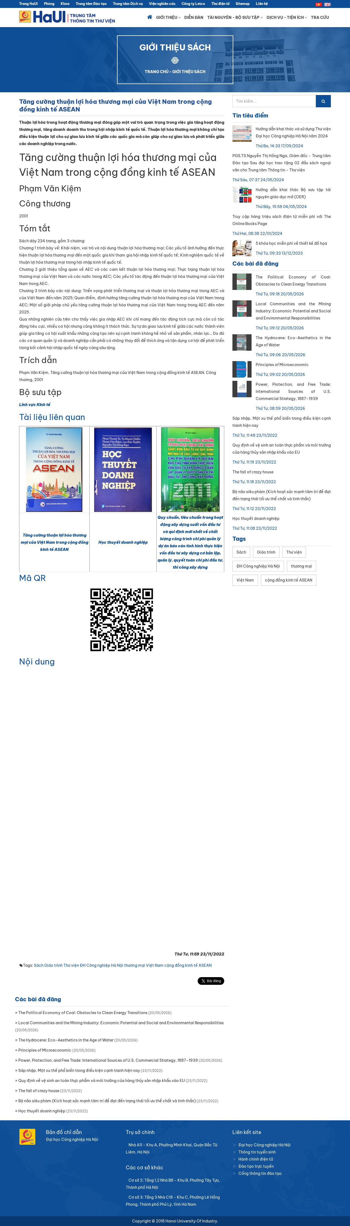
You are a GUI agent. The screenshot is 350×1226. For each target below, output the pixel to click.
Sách (38, 965)
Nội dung (37, 661)
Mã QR (32, 578)
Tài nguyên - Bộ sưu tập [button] (235, 17)
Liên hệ (262, 4)
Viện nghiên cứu (162, 4)
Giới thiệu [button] (168, 17)
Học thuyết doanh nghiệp (123, 542)
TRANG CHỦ (156, 71)
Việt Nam (155, 965)
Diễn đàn (193, 17)
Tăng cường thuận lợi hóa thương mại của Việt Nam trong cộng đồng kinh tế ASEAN (54, 542)
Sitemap (243, 4)
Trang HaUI (28, 4)
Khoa (65, 4)
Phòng (49, 4)
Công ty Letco (193, 4)
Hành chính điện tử (255, 1159)
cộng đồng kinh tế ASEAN (188, 965)
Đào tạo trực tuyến (256, 1166)
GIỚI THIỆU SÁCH (188, 71)
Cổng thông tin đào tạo (260, 1173)
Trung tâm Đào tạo (91, 4)
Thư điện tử (220, 4)
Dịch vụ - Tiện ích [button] (287, 17)
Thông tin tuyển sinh (257, 1152)
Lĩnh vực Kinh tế (34, 404)
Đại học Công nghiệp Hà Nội (264, 1144)
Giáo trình (53, 965)
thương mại (134, 965)
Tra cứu (320, 17)
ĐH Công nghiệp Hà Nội (101, 965)
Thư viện (71, 965)
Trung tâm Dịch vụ (128, 4)
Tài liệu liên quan (52, 417)
